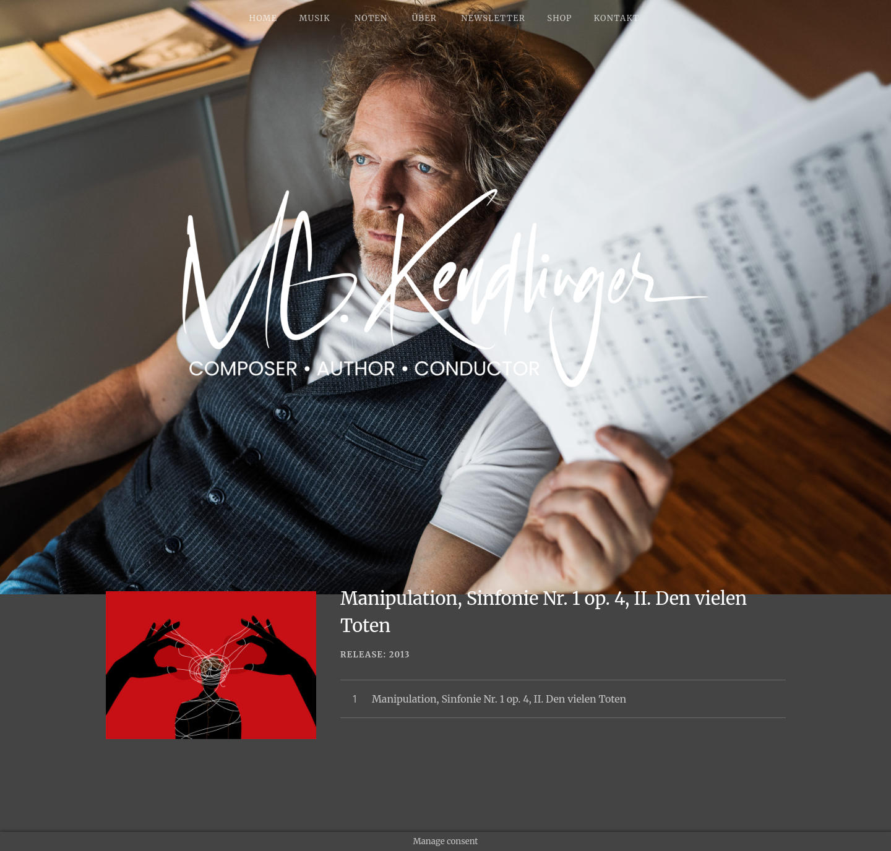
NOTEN (371, 18)
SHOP (559, 18)
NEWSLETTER (493, 18)
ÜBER (424, 18)
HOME (263, 18)
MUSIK (314, 18)
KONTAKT (617, 18)
